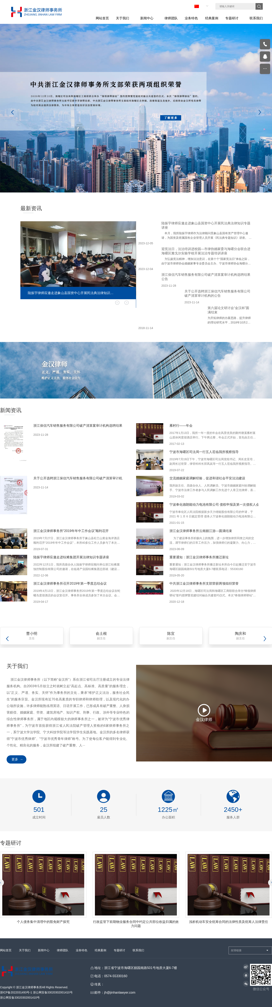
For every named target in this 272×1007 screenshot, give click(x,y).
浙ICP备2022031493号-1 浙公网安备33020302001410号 (36, 996)
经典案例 (100, 954)
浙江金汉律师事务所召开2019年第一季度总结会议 (70, 583)
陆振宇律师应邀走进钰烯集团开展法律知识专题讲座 (71, 557)
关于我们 (24, 954)
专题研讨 (119, 954)
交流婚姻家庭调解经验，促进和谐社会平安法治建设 (207, 478)
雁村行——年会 (181, 425)
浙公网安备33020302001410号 (20, 1001)
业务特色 (81, 954)
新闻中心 (43, 954)
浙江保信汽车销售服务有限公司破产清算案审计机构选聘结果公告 (81, 425)
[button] (112, 306)
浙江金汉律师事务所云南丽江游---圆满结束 (200, 531)
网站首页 (6, 954)
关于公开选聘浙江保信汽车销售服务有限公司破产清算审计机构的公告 (84, 478)
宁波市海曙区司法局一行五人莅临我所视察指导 (204, 452)
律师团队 (62, 954)
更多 (15, 759)
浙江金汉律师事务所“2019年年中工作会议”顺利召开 (71, 531)
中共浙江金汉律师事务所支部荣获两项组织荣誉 (204, 583)
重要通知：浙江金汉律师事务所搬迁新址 (199, 557)
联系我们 (138, 954)
